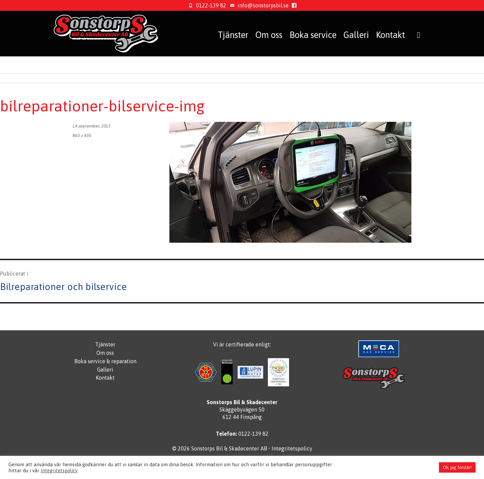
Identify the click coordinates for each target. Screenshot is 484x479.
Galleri (356, 35)
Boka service (312, 35)
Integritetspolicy (292, 448)
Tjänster (233, 35)
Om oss (268, 35)
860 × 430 (82, 135)
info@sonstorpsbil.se (258, 5)
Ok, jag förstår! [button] (457, 467)
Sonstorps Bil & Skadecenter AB (229, 448)
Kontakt (390, 35)
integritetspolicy (59, 470)
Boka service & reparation (105, 361)
